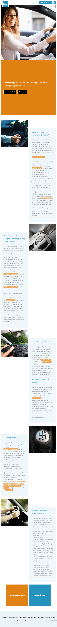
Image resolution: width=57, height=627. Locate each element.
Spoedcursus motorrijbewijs (28, 617)
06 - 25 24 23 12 (45, 2)
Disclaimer (20, 620)
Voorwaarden (29, 620)
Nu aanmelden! (17, 595)
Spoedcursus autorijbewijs (10, 617)
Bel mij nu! (39, 595)
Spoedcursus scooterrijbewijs (46, 617)
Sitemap (37, 620)
